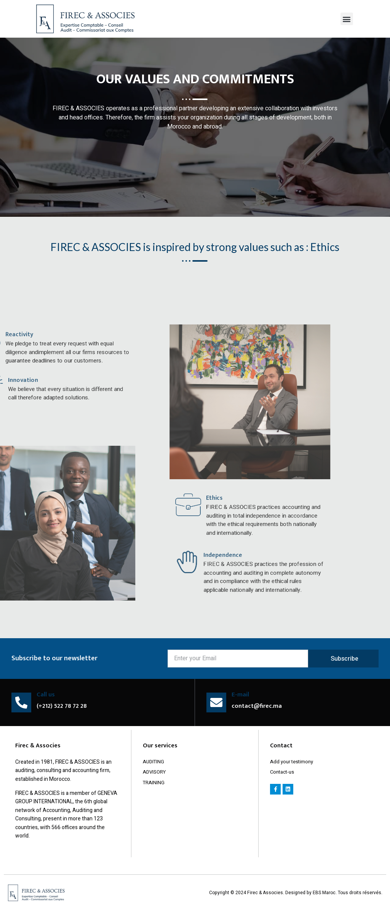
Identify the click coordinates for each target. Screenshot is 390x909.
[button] (346, 19)
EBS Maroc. (325, 892)
